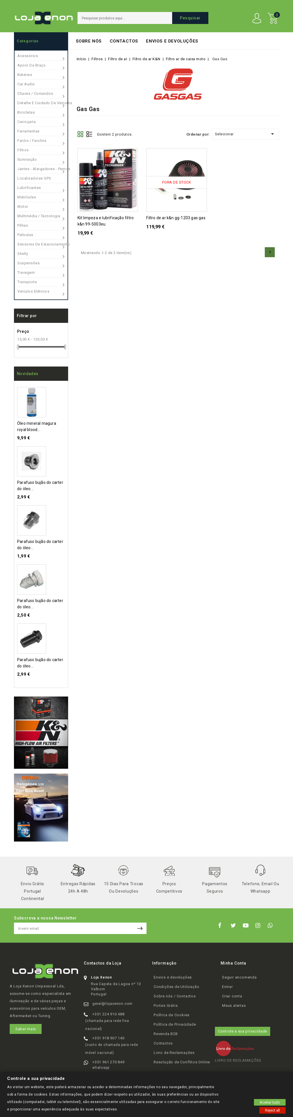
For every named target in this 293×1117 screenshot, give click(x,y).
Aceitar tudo (270, 1102)
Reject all (272, 1110)
